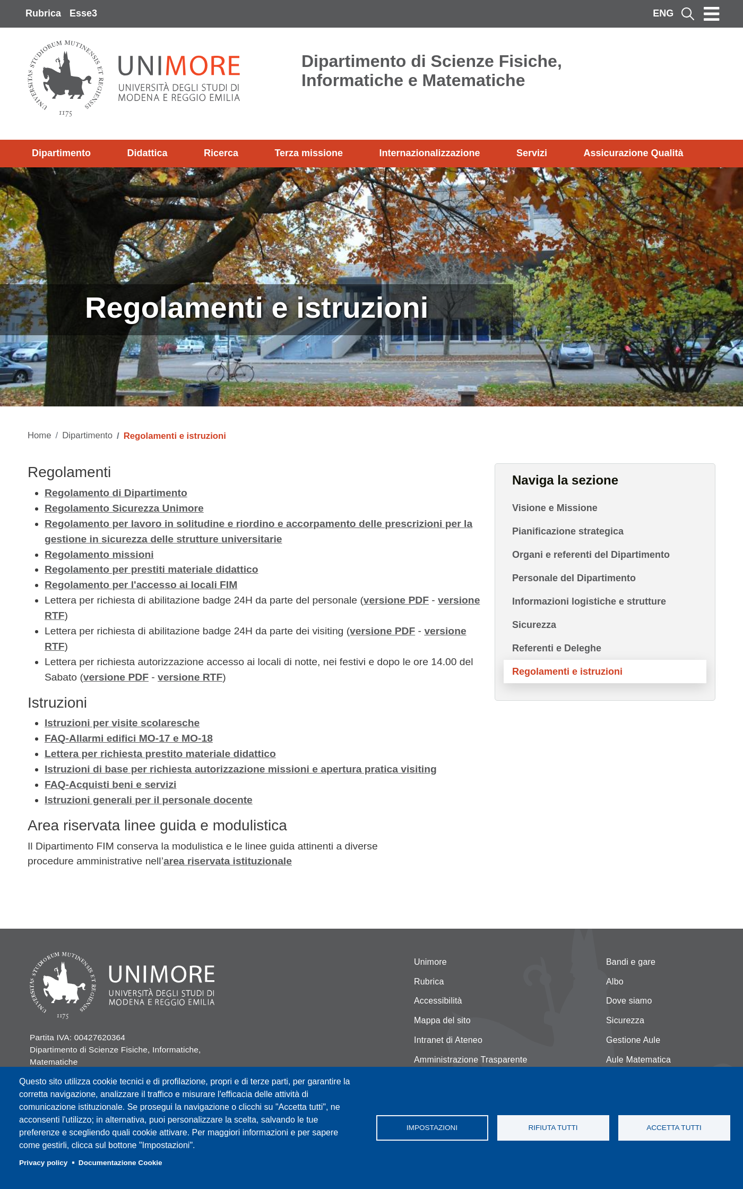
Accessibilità (438, 1000)
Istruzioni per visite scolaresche (122, 722)
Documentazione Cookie (120, 1163)
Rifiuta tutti (552, 1128)
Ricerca (221, 153)
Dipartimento (61, 153)
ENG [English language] (663, 13)
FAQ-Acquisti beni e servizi (110, 784)
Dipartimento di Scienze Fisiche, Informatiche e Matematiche (431, 71)
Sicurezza (534, 624)
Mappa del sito (442, 1020)
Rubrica (43, 13)
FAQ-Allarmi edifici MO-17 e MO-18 (129, 738)
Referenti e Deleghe (556, 648)
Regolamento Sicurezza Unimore (124, 508)
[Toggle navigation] (712, 14)
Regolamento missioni (99, 554)
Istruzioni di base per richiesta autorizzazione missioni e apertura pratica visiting (241, 769)
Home (39, 435)
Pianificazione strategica (568, 531)
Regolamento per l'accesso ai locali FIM (141, 584)
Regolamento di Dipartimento (116, 492)
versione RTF (190, 677)
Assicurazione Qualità (633, 153)
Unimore (430, 961)
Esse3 (83, 13)
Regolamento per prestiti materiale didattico (151, 569)
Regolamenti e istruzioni (567, 671)
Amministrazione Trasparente (471, 1059)
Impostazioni (432, 1128)
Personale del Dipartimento (574, 578)
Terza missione (308, 153)
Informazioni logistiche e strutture (589, 601)
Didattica (147, 153)
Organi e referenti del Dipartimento (591, 554)
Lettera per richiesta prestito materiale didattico (160, 753)
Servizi (531, 153)
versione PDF (396, 600)
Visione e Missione (555, 508)
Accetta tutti (674, 1128)
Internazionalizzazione (429, 153)
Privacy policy (43, 1163)
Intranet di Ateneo (448, 1039)
